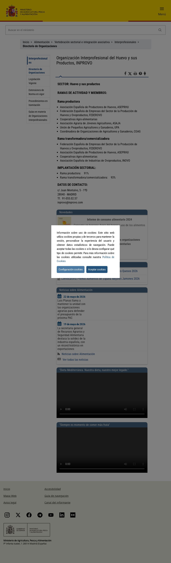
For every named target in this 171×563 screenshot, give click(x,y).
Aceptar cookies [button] (97, 269)
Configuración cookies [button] (71, 269)
